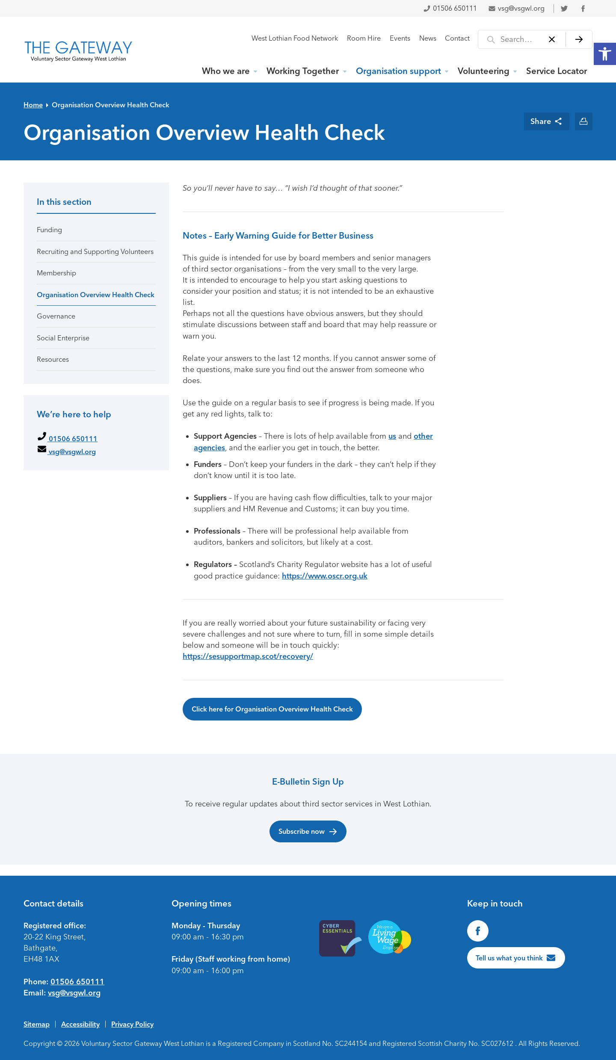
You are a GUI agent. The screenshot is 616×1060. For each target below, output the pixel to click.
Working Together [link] (303, 71)
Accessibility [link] (80, 1024)
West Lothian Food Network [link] (295, 38)
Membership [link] (56, 273)
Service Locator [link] (556, 71)
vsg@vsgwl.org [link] (516, 8)
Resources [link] (53, 359)
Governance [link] (56, 316)
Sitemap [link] (37, 1024)
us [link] (392, 436)
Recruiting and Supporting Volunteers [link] (95, 252)
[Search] (579, 39)
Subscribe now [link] (308, 832)
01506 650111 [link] (450, 8)
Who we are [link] (226, 71)
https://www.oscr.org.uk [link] (324, 576)
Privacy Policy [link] (132, 1024)
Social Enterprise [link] (63, 338)
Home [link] (33, 104)
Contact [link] (457, 38)
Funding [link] (49, 230)
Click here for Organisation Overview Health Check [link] (272, 709)
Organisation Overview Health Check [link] (110, 104)
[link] (605, 54)
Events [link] (400, 38)
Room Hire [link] (364, 38)
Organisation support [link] (398, 71)
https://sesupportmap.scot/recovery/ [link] (248, 656)
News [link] (427, 38)
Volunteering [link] (483, 71)
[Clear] (552, 39)
